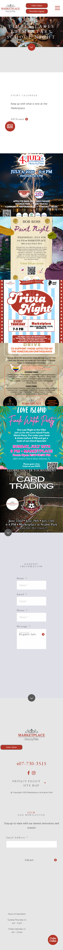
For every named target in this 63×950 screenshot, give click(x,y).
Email (22, 594)
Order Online (52, 940)
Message (23, 626)
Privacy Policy (26, 781)
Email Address (17, 837)
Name (22, 578)
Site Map (32, 785)
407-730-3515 (31, 763)
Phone (22, 610)
